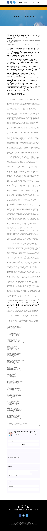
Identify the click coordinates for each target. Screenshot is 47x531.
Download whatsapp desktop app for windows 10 (15, 342)
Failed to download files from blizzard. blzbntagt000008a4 (17, 364)
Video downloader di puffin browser (13, 382)
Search (23, 444)
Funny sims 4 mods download (13, 475)
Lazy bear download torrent (11, 376)
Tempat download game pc (11, 374)
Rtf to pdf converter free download (12, 366)
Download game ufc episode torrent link (13, 333)
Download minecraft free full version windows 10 (15, 405)
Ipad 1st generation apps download (32, 524)
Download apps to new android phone (13, 400)
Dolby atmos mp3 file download (12, 345)
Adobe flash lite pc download (12, 404)
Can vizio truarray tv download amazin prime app (15, 357)
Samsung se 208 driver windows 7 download (14, 412)
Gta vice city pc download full (12, 396)
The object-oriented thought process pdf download (15, 332)
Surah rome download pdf (11, 347)
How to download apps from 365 (12, 375)
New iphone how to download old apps (13, 416)
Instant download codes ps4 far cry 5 (14, 470)
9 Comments (9, 42)
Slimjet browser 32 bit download (12, 383)
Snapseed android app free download (13, 380)
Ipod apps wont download (11, 355)
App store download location (11, 411)
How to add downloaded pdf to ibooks (16, 524)
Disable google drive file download (13, 403)
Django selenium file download (12, 339)
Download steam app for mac (12, 417)
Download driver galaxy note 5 (12, 414)
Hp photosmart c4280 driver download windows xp (15, 350)
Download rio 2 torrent (10, 397)
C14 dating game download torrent (12, 408)
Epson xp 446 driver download (12, 367)
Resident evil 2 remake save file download (14, 343)
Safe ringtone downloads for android (13, 377)
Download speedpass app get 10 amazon (14, 352)
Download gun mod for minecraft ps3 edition (14, 418)
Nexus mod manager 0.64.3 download (13, 334)
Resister (38, 2)
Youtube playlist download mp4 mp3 (13, 393)
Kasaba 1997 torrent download (12, 361)
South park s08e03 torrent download (23, 522)
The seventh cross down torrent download (14, 398)
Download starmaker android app (12, 369)
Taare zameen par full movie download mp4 (14, 327)
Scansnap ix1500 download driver (12, 384)
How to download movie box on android (13, 341)
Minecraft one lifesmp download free (13, 362)
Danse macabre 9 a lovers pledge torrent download (15, 390)
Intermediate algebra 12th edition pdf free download (23, 523)
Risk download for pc (10, 359)
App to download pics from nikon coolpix (14, 457)
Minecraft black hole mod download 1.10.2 (14, 354)
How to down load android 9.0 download (13, 388)
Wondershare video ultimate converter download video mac (17, 363)
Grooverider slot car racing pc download (13, 368)
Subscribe (23, 489)
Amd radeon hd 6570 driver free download (14, 395)
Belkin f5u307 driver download (12, 346)
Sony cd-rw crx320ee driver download (13, 329)
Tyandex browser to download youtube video (14, 370)
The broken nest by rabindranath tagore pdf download (29, 470)
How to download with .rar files (12, 402)
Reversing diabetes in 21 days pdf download (14, 325)
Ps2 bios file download (11, 391)
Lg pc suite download (10, 336)
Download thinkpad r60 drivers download (14, 338)
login (33, 2)
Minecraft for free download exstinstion (13, 401)
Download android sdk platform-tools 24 (13, 348)
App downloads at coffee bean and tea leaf (14, 410)
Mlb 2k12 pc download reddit (12, 349)
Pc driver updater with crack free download (14, 394)
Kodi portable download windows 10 (13, 387)
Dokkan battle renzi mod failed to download (14, 409)
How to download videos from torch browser (14, 326)
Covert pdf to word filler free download (13, 340)
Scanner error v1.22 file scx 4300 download (14, 335)
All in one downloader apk (11, 328)
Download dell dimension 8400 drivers (13, 415)
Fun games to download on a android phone (14, 356)
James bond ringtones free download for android (15, 381)
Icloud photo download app (11, 373)
